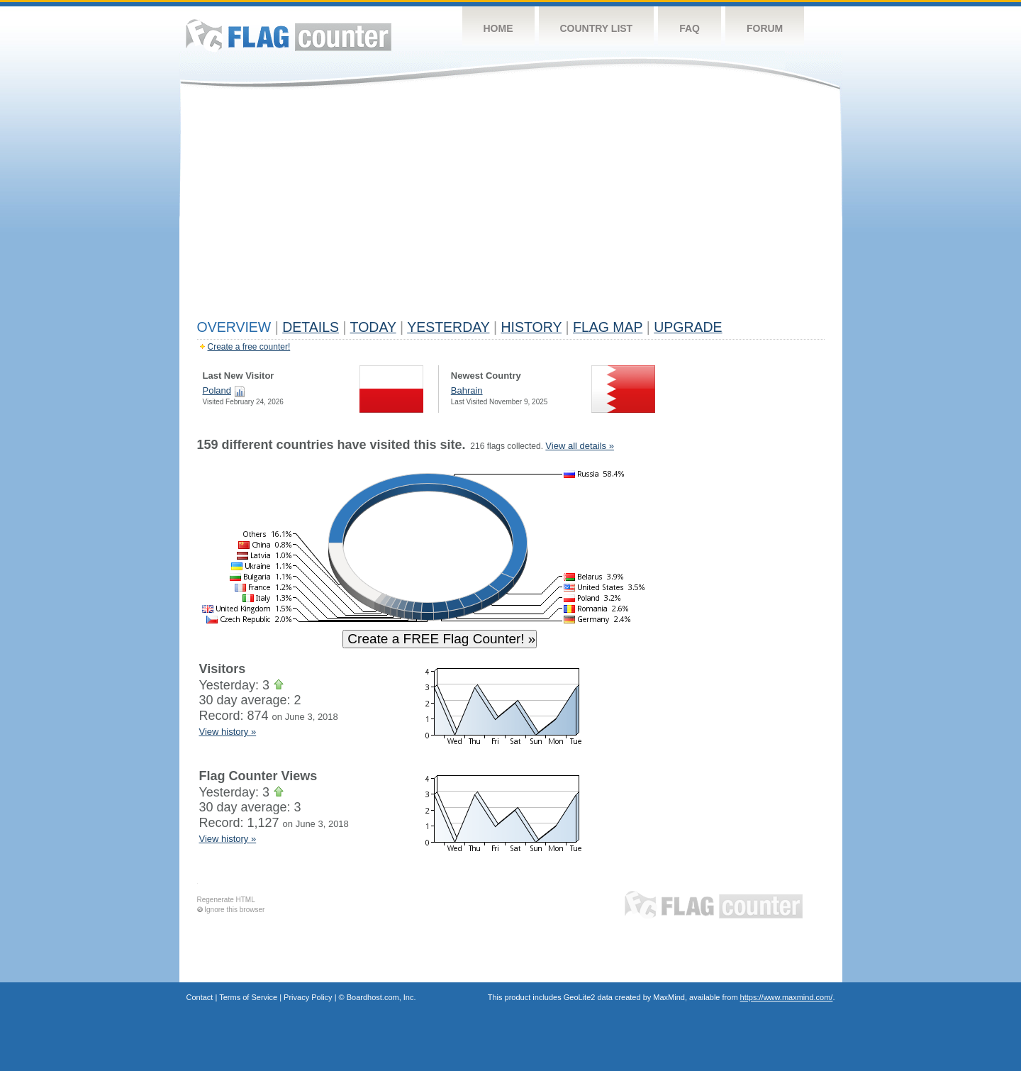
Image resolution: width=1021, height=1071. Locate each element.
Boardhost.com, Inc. (381, 997)
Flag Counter (288, 35)
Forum (765, 28)
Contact (199, 997)
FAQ (689, 28)
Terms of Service (248, 997)
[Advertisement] (511, 207)
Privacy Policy (308, 997)
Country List (596, 28)
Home (498, 28)
